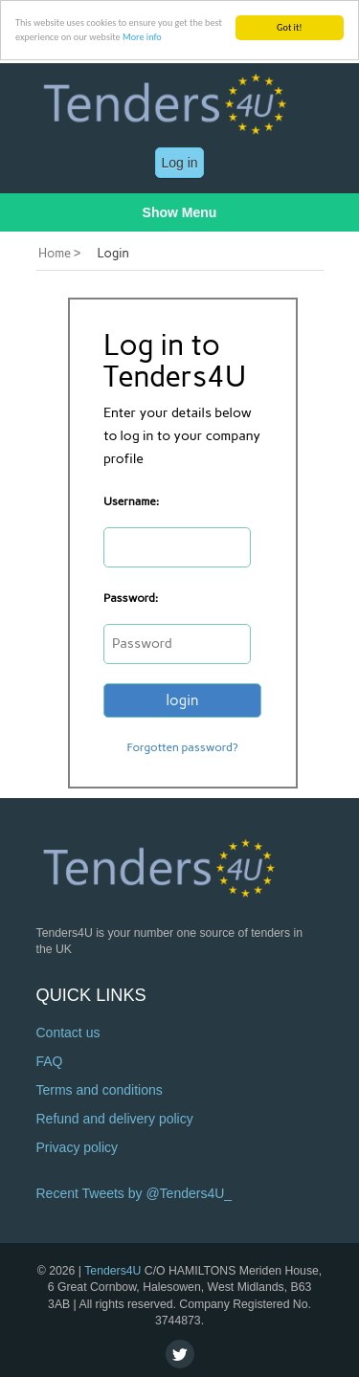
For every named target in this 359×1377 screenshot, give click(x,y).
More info (142, 37)
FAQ (49, 1061)
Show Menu (180, 212)
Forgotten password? (181, 747)
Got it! (290, 27)
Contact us (68, 1032)
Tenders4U (112, 1270)
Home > (59, 253)
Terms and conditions (99, 1090)
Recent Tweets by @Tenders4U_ (134, 1193)
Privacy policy (77, 1147)
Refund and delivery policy (114, 1118)
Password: (130, 598)
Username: (131, 501)
